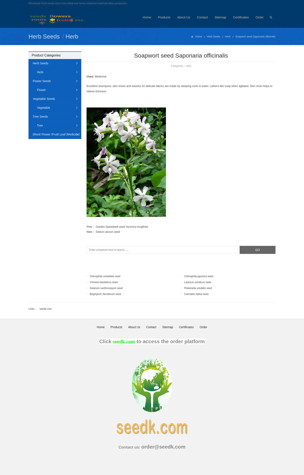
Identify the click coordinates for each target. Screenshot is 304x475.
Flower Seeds (42, 81)
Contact (202, 17)
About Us (183, 17)
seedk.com (45, 308)
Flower (41, 90)
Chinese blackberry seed (104, 282)
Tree (40, 125)
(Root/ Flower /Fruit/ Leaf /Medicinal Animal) (54, 136)
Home (147, 17)
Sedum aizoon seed (108, 231)
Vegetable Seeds (44, 99)
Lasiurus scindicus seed (197, 282)
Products (164, 17)
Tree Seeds (40, 116)
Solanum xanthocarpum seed (106, 288)
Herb (71, 36)
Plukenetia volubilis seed (198, 288)
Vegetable (43, 107)
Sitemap (220, 17)
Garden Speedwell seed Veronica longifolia (122, 226)
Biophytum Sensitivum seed (105, 294)
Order (260, 17)
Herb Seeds (44, 36)
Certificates (241, 17)
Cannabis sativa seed (196, 294)
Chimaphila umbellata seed (105, 276)
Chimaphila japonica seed (198, 276)
